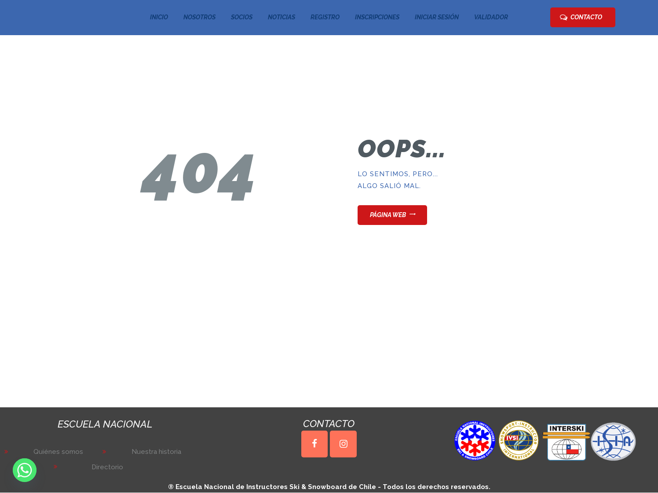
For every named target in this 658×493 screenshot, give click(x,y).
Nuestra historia (156, 452)
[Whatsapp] (25, 470)
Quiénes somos (58, 452)
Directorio (107, 467)
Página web (388, 214)
